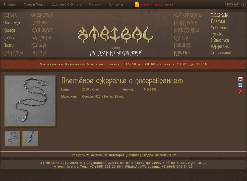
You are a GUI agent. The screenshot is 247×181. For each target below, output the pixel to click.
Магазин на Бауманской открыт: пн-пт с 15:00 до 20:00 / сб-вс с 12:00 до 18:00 (123, 64)
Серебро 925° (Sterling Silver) (102, 96)
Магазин (95, 4)
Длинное (132, 155)
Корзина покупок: (152, 4)
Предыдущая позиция (91, 155)
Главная (10, 4)
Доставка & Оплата (66, 4)
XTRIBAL (47, 163)
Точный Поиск (34, 4)
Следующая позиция (156, 155)
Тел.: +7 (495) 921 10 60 (100, 166)
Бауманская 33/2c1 (102, 163)
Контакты (116, 4)
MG (146, 89)
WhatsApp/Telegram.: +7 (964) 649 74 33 (159, 166)
